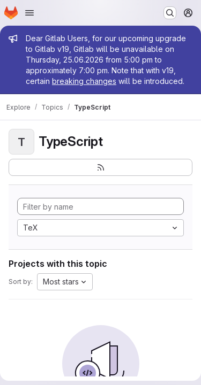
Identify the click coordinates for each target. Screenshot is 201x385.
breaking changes (84, 81)
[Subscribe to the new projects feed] (100, 167)
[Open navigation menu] (29, 12)
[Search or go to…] (169, 12)
